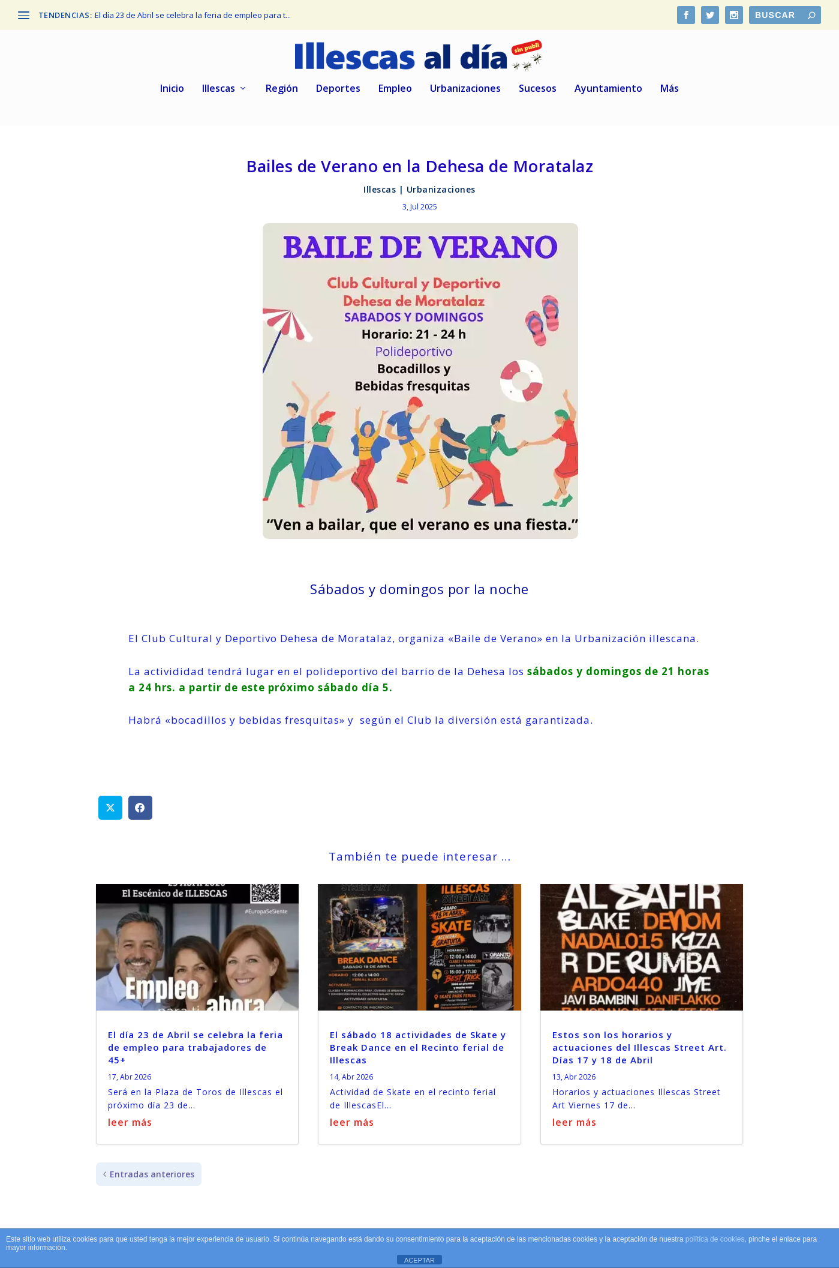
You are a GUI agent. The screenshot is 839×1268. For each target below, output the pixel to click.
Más (669, 83)
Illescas (218, 83)
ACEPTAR (419, 1260)
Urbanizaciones (465, 83)
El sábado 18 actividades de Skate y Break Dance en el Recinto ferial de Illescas (418, 1041)
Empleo (395, 83)
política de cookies (715, 1239)
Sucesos (538, 83)
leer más (130, 1116)
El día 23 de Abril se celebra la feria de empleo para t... (193, 15)
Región (282, 83)
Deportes (338, 83)
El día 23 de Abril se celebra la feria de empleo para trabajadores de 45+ (195, 1041)
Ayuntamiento (608, 83)
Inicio (172, 83)
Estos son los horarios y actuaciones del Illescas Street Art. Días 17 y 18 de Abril (639, 1041)
